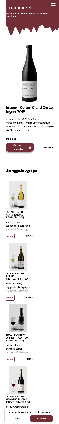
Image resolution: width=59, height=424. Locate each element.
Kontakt (34, 351)
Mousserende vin (12, 367)
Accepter (41, 418)
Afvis (17, 418)
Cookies (34, 359)
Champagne (9, 359)
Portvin (7, 375)
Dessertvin (9, 383)
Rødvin (27, 314)
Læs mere (48, 147)
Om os (33, 343)
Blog (32, 335)
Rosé (6, 351)
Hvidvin (7, 343)
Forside (17, 314)
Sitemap (34, 367)
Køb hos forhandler (21, 147)
